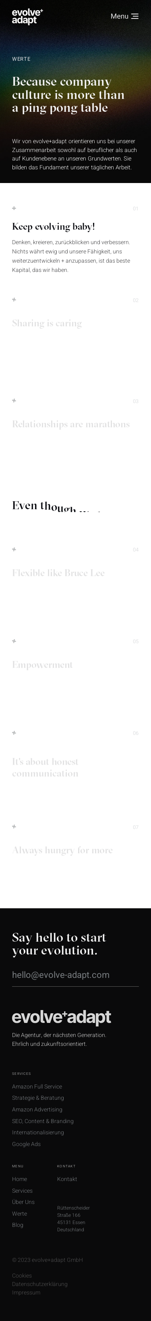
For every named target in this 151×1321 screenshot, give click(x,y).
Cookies (22, 1284)
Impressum (26, 1301)
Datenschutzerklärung (40, 1292)
